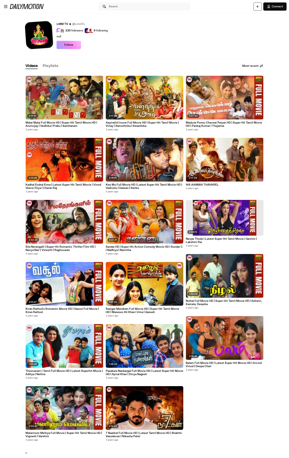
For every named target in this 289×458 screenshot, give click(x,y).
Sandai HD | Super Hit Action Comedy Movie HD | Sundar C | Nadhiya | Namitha (144, 248)
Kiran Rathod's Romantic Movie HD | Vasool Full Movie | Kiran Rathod (62, 310)
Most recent (252, 66)
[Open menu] (5, 6)
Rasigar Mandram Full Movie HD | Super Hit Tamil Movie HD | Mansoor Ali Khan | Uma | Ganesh (142, 310)
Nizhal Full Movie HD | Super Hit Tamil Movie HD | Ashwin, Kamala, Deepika (224, 302)
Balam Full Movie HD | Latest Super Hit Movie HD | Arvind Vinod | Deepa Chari (224, 364)
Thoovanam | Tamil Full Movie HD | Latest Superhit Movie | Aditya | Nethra (64, 372)
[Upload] (257, 6)
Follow (68, 45)
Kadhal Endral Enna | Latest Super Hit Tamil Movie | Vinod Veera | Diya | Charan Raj (63, 186)
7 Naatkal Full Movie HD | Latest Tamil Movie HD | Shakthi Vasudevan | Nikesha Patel (144, 434)
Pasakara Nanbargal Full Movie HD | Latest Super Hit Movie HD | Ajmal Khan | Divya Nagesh (144, 372)
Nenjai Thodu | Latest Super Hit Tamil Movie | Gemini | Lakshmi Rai (221, 240)
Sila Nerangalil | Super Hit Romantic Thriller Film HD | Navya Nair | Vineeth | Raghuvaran (61, 248)
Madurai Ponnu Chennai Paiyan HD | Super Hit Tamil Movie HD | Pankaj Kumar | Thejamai (224, 124)
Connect (275, 6)
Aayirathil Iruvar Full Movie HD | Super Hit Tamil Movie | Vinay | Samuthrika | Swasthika (142, 124)
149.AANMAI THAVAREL (202, 184)
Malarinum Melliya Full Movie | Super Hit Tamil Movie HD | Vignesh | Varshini (64, 434)
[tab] (32, 66)
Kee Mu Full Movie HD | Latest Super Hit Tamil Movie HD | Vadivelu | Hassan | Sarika (144, 186)
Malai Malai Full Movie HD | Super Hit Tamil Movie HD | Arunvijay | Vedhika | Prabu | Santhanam (61, 124)
